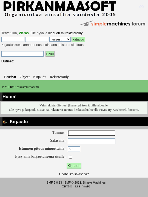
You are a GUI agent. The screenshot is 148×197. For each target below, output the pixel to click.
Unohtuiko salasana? (74, 174)
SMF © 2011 (72, 182)
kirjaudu (54, 33)
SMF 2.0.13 (54, 182)
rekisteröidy (74, 33)
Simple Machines (94, 182)
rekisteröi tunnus (61, 110)
